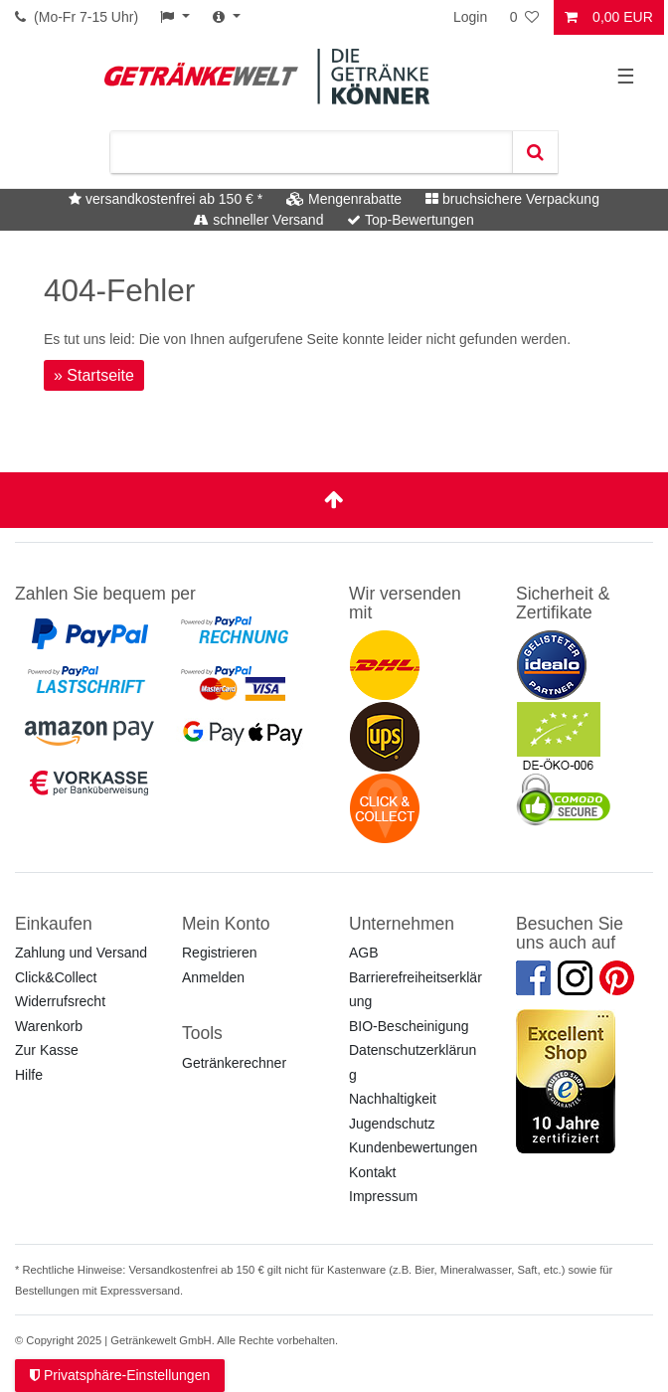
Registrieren (219, 952)
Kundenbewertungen (413, 1147)
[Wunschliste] (526, 17)
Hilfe (29, 1075)
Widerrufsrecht (60, 1001)
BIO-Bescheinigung (409, 1026)
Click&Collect (55, 977)
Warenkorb (49, 1026)
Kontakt (372, 1172)
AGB (364, 952)
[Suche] (535, 152)
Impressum (383, 1196)
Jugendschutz (391, 1123)
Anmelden (213, 977)
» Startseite (94, 375)
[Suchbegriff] (311, 152)
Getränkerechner (234, 1063)
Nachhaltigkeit (392, 1099)
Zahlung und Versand (81, 952)
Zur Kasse (47, 1050)
